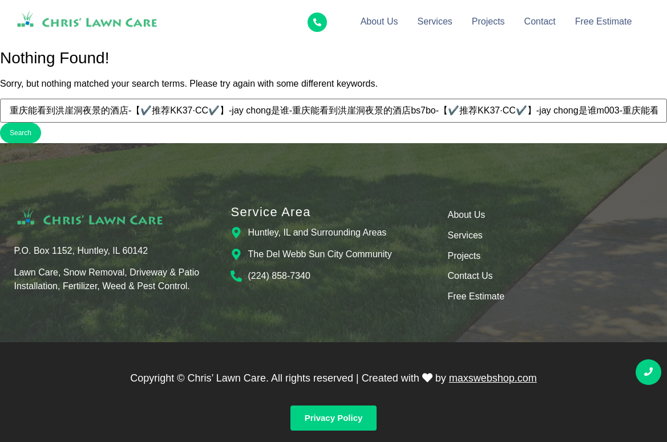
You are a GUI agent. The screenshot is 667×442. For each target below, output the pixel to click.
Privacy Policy (334, 418)
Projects (488, 21)
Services (434, 21)
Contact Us (469, 276)
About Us (379, 21)
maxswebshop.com (493, 378)
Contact (540, 21)
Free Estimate (603, 21)
